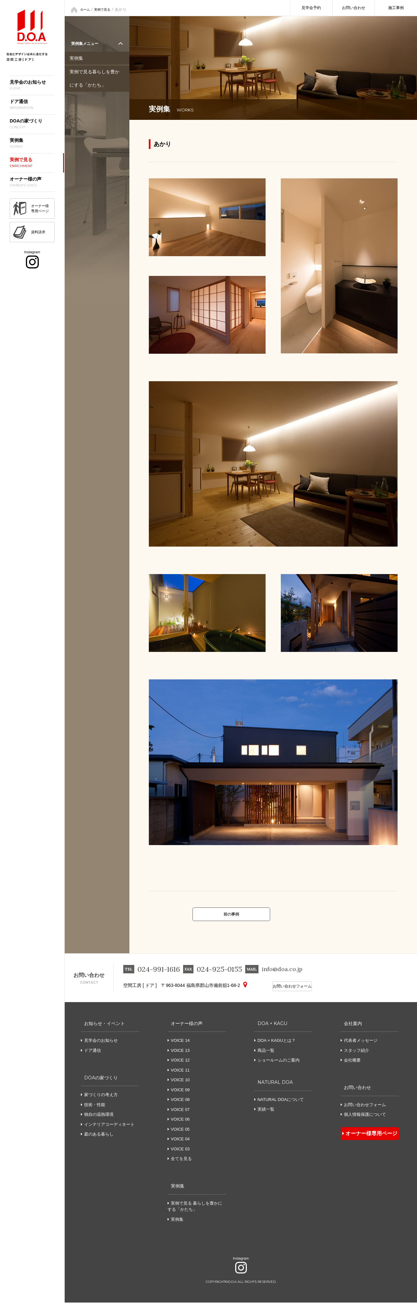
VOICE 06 (180, 1125)
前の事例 (231, 917)
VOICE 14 (180, 1046)
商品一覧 (264, 1056)
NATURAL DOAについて (279, 1106)
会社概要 (351, 1066)
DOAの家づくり (100, 1084)
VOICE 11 (180, 1076)
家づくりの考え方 (99, 1101)
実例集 (77, 59)
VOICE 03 (180, 1155)
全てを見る (181, 1165)
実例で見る (105, 8)
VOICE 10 (180, 1086)
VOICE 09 (180, 1096)
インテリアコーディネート (108, 1130)
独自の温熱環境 (97, 1120)
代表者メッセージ (359, 1046)
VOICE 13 (180, 1056)
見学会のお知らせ (99, 1046)
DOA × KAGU (271, 1029)
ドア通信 (91, 1056)
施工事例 (396, 7)
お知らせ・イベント (104, 1029)
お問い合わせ (353, 7)
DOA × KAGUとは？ (275, 1046)
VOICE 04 (180, 1145)
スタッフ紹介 (355, 1056)
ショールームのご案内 (277, 1066)
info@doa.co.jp (286, 976)
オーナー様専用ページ (366, 1138)
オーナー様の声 (186, 1029)
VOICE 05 (180, 1135)
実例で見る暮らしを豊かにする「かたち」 (96, 78)
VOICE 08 (180, 1106)
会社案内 (351, 1029)
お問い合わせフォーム (287, 992)
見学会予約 (311, 7)
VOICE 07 (180, 1116)
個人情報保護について (363, 1120)
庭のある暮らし (97, 1140)
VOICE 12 (180, 1066)
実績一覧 (264, 1115)
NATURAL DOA (274, 1088)
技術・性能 (93, 1111)
